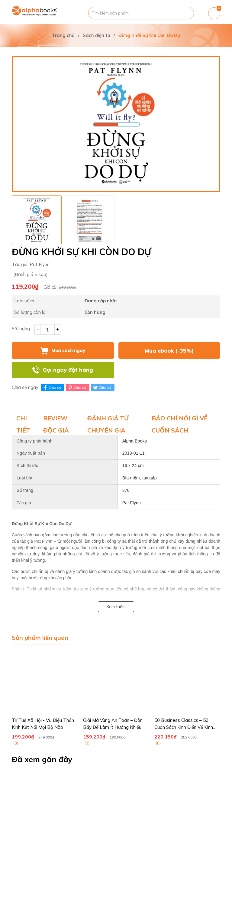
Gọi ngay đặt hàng (68, 369)
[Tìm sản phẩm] (141, 13)
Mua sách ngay (68, 350)
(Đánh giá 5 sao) (30, 274)
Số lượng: (21, 328)
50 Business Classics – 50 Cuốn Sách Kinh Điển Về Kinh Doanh (183, 727)
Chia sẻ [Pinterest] (76, 387)
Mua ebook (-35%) (169, 350)
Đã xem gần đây (42, 759)
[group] (116, 124)
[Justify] (186, 13)
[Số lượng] (47, 329)
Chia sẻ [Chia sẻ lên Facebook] (51, 387)
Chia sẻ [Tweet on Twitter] (101, 387)
